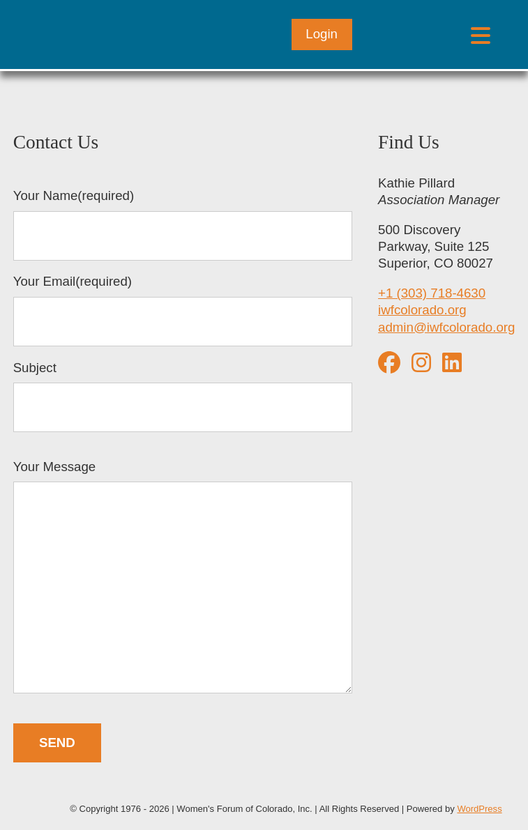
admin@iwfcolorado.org (446, 327)
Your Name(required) (182, 224)
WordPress (479, 809)
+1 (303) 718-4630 (431, 293)
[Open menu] (480, 34)
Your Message (182, 578)
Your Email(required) (182, 310)
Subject (182, 396)
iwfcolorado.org (422, 309)
